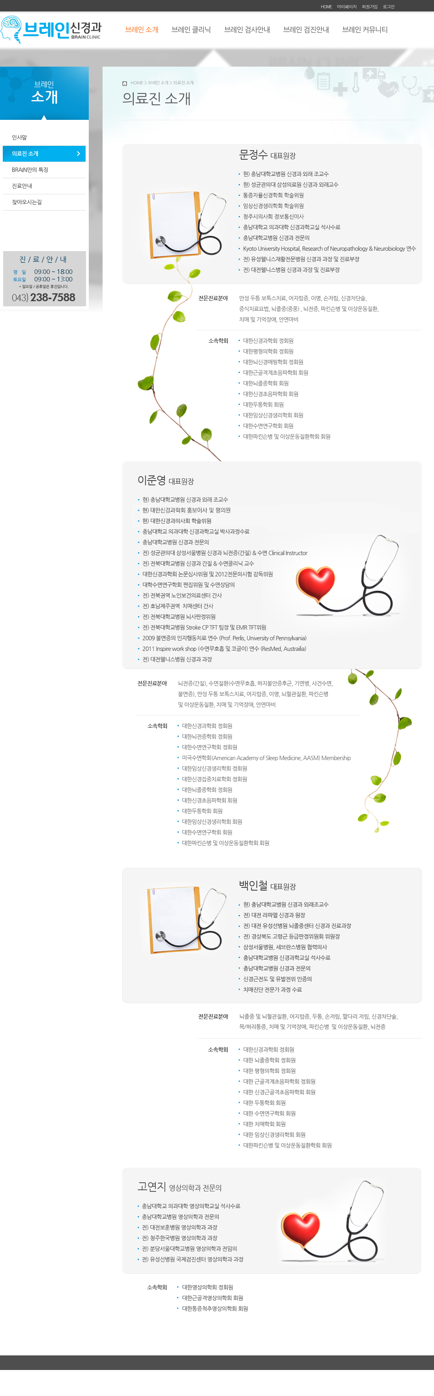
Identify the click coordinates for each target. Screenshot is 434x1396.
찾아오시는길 (27, 202)
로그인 (389, 6)
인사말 (19, 137)
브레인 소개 (141, 30)
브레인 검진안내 (306, 30)
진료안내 (22, 186)
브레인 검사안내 (246, 30)
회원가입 (370, 6)
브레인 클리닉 (191, 30)
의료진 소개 (25, 154)
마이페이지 (347, 6)
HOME (326, 6)
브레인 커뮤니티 (364, 30)
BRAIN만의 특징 (30, 170)
